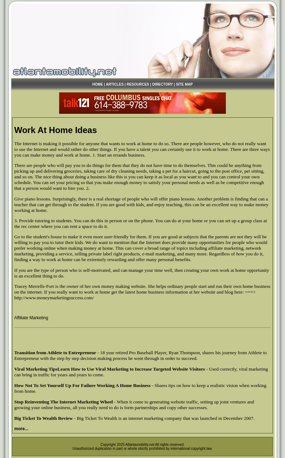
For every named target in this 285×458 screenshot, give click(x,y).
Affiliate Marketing (31, 317)
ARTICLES (115, 84)
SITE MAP (184, 84)
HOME (97, 84)
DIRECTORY (162, 84)
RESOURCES (137, 84)
